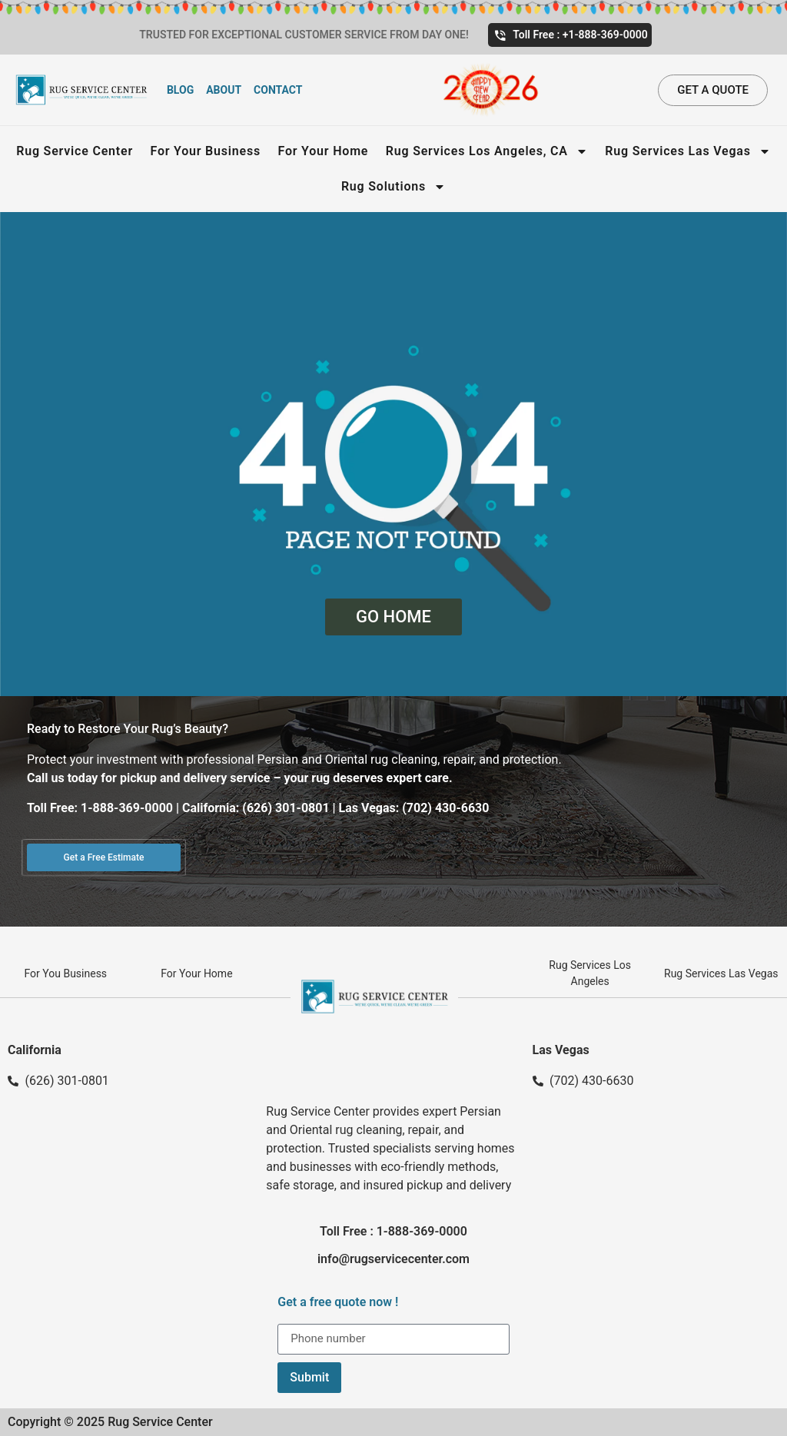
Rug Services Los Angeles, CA (487, 151)
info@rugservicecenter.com (393, 1259)
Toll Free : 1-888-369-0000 (393, 1231)
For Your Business (205, 151)
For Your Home (323, 151)
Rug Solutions (393, 187)
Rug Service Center (74, 151)
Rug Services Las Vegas (687, 151)
